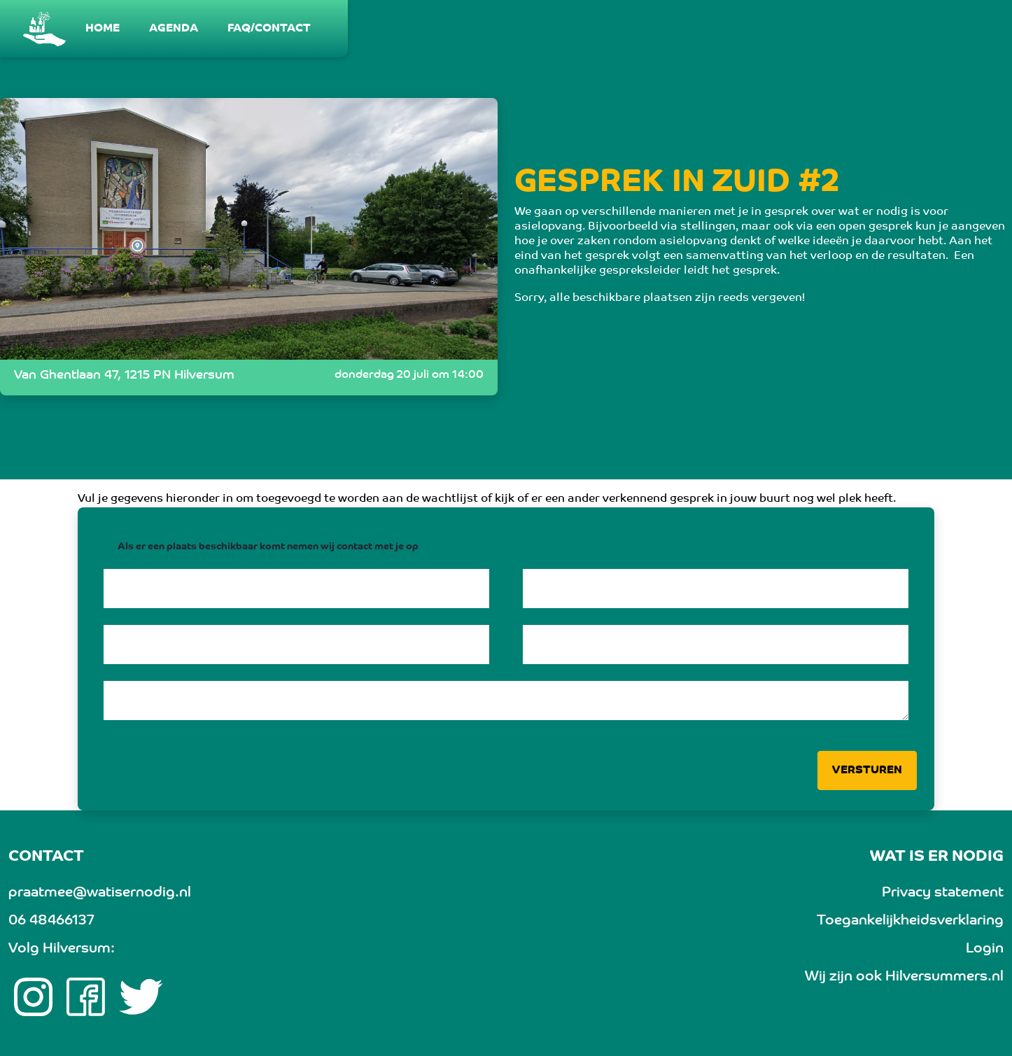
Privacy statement (943, 893)
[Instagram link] (33, 997)
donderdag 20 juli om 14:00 (409, 375)
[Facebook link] (85, 997)
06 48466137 (51, 921)
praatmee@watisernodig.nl (99, 893)
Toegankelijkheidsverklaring (910, 921)
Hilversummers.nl (944, 977)
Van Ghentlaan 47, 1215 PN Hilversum (124, 375)
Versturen (867, 770)
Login (985, 949)
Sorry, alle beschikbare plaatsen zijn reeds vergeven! (659, 298)
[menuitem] (103, 28)
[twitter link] (141, 997)
